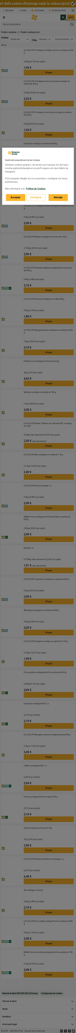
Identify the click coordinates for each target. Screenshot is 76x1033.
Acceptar (15, 197)
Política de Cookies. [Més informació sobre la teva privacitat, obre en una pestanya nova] (36, 188)
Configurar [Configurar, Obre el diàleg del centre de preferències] (35, 197)
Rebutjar (58, 197)
